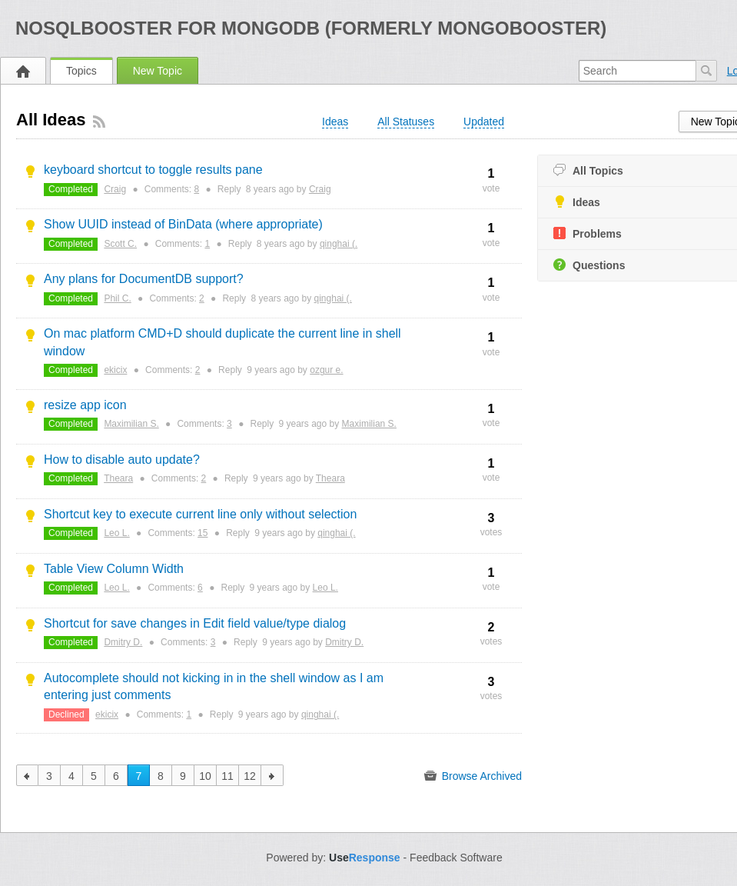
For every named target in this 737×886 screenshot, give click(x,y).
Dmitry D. (123, 642)
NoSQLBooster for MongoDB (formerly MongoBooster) (310, 28)
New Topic (157, 71)
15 (202, 533)
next (272, 775)
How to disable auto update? (122, 459)
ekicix (115, 370)
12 (250, 776)
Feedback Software (456, 857)
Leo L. (116, 533)
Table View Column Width (114, 568)
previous (27, 775)
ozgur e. (326, 370)
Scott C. (120, 243)
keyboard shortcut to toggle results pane (153, 169)
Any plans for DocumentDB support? (144, 278)
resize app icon (85, 404)
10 (205, 776)
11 (227, 776)
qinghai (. (338, 243)
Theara (118, 478)
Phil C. (117, 298)
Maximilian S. (131, 423)
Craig (115, 189)
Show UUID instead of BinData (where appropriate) (183, 224)
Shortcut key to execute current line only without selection (200, 514)
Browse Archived (473, 776)
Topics (81, 71)
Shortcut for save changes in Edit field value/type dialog (195, 623)
